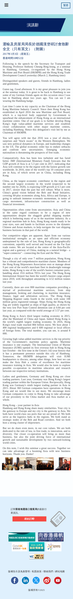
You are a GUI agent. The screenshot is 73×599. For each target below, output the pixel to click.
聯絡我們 (48, 571)
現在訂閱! (29, 518)
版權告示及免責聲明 (19, 571)
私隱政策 (36, 571)
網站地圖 (60, 571)
